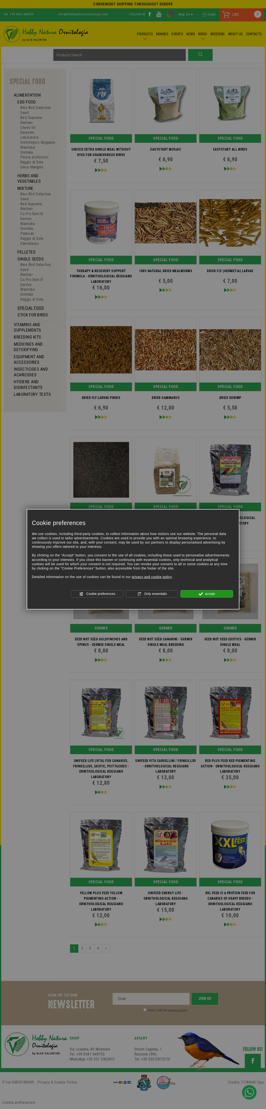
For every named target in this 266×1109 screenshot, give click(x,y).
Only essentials (152, 594)
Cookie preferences (97, 594)
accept (207, 594)
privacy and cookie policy (152, 577)
